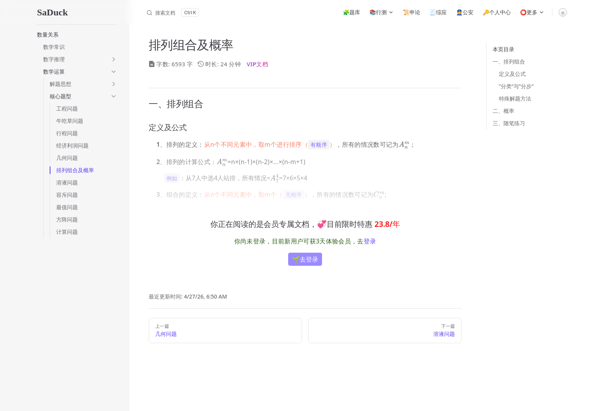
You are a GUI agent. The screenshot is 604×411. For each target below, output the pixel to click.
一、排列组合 (509, 61)
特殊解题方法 (515, 98)
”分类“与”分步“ (516, 86)
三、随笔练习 (509, 123)
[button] (77, 35)
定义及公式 (512, 73)
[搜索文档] (172, 12)
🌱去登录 (305, 259)
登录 (370, 241)
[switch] (563, 12)
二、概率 (503, 110)
